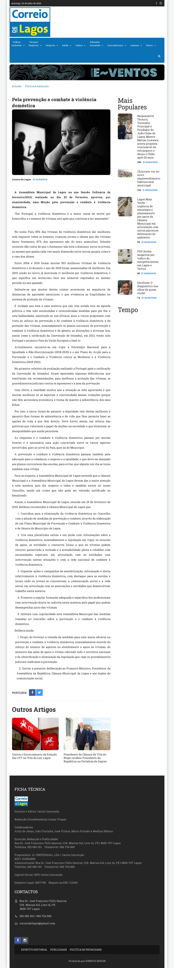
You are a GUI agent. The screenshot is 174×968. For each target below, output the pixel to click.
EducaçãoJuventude (94, 44)
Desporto (50, 45)
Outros (149, 45)
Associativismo (115, 45)
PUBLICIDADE (58, 949)
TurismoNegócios (34, 44)
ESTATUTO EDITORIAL (34, 949)
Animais (134, 45)
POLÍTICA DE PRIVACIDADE (86, 949)
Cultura (79, 45)
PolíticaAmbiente (16, 44)
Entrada (16, 86)
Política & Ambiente (37, 86)
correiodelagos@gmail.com (37, 923)
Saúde (65, 45)
